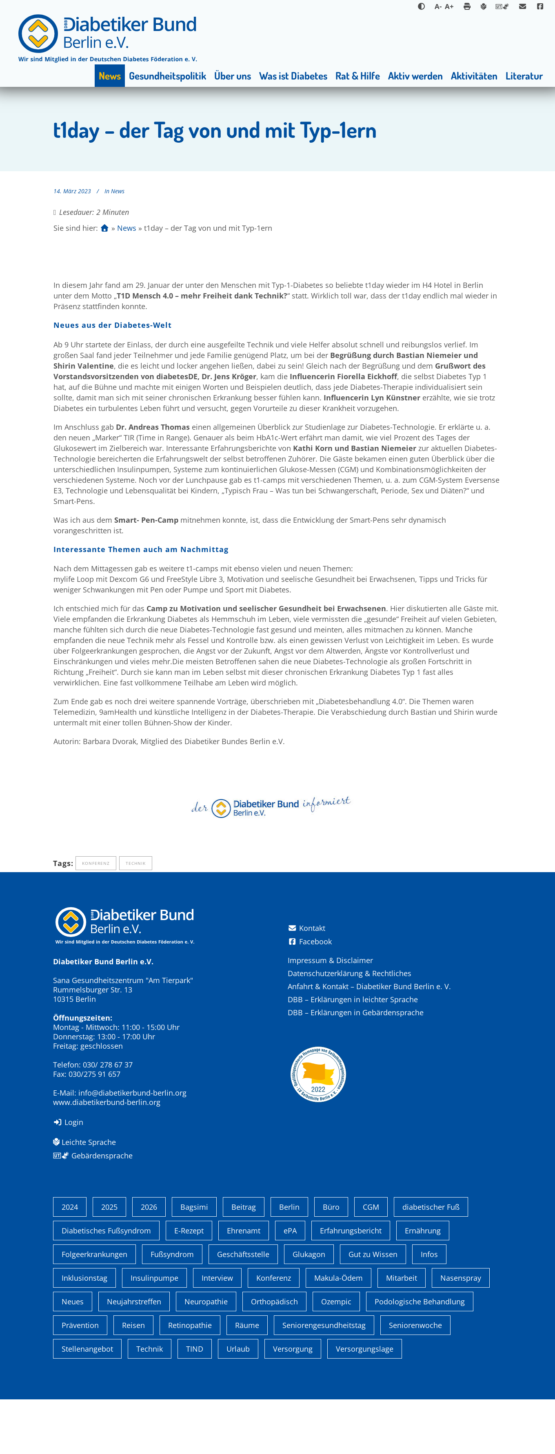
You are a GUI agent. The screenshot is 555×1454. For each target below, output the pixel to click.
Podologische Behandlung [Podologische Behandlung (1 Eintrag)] (420, 1356)
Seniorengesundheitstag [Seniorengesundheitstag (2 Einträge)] (324, 1380)
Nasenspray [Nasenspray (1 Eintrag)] (460, 1332)
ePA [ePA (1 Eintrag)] (290, 1285)
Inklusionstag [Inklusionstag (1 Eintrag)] (84, 1332)
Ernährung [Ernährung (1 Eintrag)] (423, 1285)
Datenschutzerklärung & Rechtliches (349, 973)
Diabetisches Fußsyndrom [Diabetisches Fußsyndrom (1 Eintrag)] (106, 1285)
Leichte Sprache (84, 1142)
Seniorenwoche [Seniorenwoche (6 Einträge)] (415, 1380)
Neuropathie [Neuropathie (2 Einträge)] (206, 1356)
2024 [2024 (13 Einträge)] (70, 1261)
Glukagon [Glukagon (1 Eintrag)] (309, 1309)
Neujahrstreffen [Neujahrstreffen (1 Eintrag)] (134, 1356)
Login (68, 1122)
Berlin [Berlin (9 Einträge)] (289, 1261)
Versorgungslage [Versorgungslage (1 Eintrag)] (364, 1403)
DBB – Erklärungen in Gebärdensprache (356, 1012)
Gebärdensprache (93, 1155)
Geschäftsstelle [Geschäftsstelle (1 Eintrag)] (243, 1309)
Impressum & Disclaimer (330, 960)
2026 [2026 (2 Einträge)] (149, 1261)
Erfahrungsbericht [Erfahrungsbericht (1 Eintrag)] (351, 1285)
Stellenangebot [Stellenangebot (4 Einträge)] (87, 1403)
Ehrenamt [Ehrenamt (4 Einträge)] (243, 1285)
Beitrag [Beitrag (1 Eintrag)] (243, 1261)
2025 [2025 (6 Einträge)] (109, 1261)
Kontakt (306, 928)
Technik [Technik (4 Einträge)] (149, 1403)
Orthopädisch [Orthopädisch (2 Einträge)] (274, 1356)
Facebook (310, 941)
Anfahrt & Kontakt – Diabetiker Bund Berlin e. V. (369, 986)
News (117, 191)
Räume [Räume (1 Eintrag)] (247, 1380)
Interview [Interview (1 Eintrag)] (217, 1332)
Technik (136, 863)
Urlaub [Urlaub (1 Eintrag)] (238, 1403)
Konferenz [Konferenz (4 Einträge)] (273, 1332)
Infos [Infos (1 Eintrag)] (429, 1309)
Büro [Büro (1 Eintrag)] (331, 1261)
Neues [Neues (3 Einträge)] (73, 1356)
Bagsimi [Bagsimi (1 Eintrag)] (194, 1261)
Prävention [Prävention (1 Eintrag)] (80, 1380)
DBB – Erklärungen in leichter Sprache (353, 999)
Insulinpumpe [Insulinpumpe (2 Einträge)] (154, 1332)
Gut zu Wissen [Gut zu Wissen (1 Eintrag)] (373, 1309)
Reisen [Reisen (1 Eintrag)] (133, 1380)
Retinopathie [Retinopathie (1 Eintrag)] (190, 1380)
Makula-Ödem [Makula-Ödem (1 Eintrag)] (338, 1332)
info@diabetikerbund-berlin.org (132, 1093)
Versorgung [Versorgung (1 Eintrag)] (293, 1403)
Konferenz (96, 863)
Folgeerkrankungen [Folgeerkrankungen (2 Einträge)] (94, 1309)
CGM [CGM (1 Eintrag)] (371, 1261)
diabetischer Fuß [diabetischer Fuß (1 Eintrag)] (431, 1261)
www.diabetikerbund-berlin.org (106, 1102)
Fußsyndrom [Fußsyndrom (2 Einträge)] (172, 1309)
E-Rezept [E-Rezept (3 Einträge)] (189, 1285)
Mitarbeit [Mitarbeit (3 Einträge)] (401, 1332)
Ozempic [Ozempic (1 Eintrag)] (336, 1356)
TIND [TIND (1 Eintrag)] (194, 1403)
